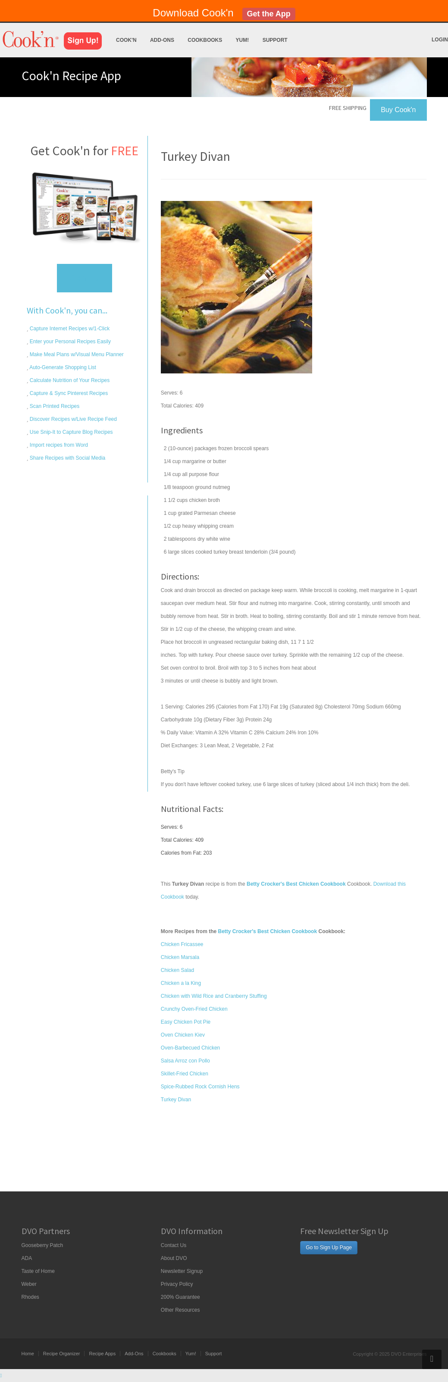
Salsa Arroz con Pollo (185, 1061)
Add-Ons (162, 40)
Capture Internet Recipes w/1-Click (69, 329)
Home (28, 1353)
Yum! (242, 40)
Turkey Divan (176, 1100)
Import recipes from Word (58, 445)
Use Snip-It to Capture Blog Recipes (70, 432)
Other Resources (180, 1310)
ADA (27, 1258)
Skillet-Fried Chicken (184, 1074)
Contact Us (173, 1245)
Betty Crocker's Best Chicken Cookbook (267, 931)
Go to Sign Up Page (329, 1247)
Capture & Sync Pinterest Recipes (68, 393)
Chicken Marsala (180, 957)
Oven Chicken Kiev (183, 1035)
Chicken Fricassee (182, 944)
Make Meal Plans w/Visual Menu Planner (76, 354)
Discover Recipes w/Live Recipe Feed (72, 419)
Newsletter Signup (182, 1271)
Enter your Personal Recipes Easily (69, 341)
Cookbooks (205, 40)
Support (275, 40)
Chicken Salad (177, 970)
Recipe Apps (102, 1353)
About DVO (174, 1258)
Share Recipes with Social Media (67, 458)
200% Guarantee (180, 1297)
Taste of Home (38, 1271)
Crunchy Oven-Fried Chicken (194, 1009)
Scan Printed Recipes (54, 406)
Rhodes (30, 1297)
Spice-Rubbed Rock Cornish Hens (200, 1087)
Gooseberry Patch (42, 1245)
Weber (29, 1284)
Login (440, 40)
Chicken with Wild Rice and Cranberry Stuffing (214, 996)
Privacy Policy (177, 1284)
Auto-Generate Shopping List (62, 367)
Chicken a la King (181, 983)
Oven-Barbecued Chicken (190, 1048)
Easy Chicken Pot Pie (185, 1022)
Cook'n (126, 40)
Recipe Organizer (61, 1353)
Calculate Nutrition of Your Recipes (69, 380)
